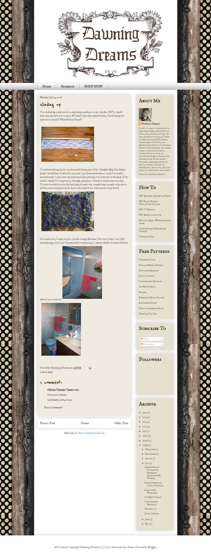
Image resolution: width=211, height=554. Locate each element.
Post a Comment (53, 407)
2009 (145, 440)
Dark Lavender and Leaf (151, 308)
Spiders (142, 292)
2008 (145, 445)
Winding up (50, 105)
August (149, 458)
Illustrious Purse (148, 302)
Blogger (152, 547)
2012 (144, 426)
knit (50, 372)
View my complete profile (152, 174)
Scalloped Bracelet (149, 270)
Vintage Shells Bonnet (151, 265)
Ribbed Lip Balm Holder (151, 297)
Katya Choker (152, 513)
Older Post (121, 423)
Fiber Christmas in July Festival (154, 484)
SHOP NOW (93, 86)
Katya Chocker (146, 275)
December (150, 449)
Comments (147, 344)
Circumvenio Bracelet (150, 281)
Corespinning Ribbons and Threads (152, 230)
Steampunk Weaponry (151, 491)
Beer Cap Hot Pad (148, 313)
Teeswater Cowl (147, 259)
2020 (145, 412)
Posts (145, 339)
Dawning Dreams (151, 123)
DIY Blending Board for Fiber (154, 196)
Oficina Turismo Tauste (60, 389)
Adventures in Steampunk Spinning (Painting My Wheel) (153, 473)
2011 (144, 431)
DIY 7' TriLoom (147, 209)
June (147, 519)
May (147, 524)
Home (46, 86)
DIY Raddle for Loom (150, 214)
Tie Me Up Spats (147, 286)
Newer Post (47, 423)
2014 (145, 417)
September (151, 454)
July (147, 463)
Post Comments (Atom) (91, 433)
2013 (144, 421)
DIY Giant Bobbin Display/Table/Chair (149, 203)
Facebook (67, 86)
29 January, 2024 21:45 (59, 399)
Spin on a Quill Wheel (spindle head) (155, 222)
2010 (145, 435)
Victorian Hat (146, 236)
